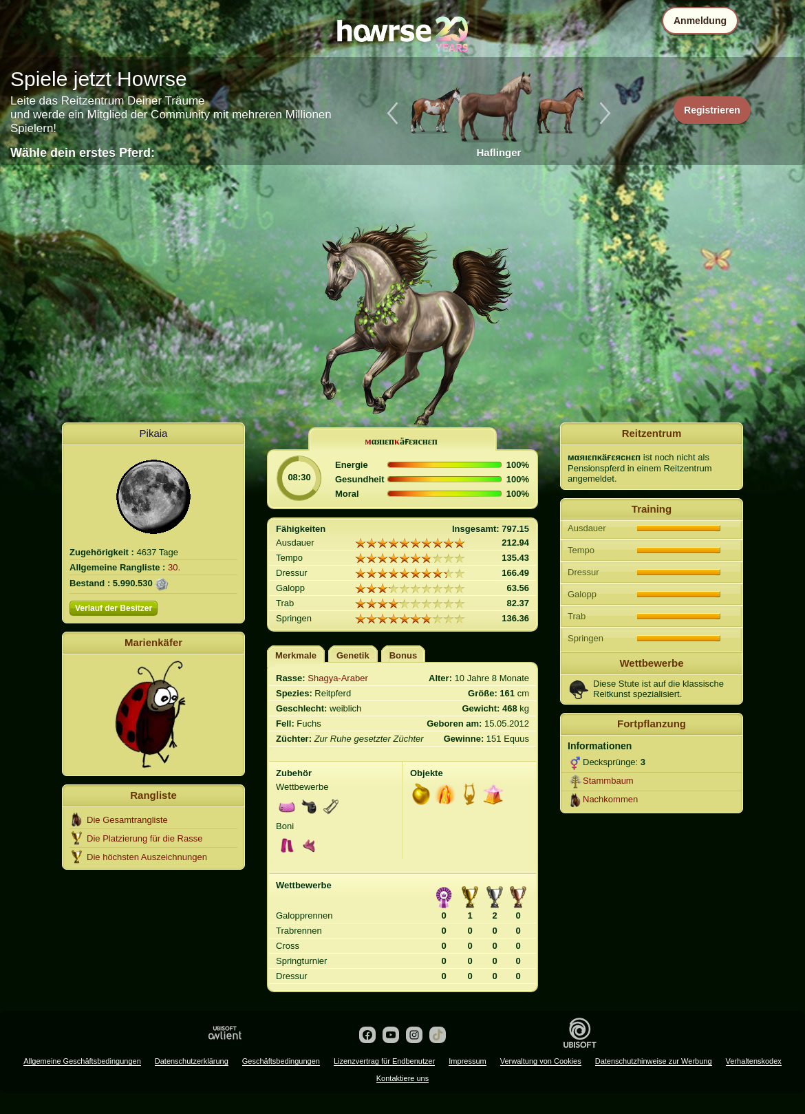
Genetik (352, 655)
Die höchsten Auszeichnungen (147, 857)
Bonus (403, 655)
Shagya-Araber (337, 678)
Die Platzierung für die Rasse (144, 838)
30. (174, 567)
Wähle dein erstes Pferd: (82, 153)
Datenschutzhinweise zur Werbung (653, 1061)
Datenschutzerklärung (191, 1061)
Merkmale (295, 655)
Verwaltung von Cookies (540, 1061)
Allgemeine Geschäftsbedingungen (82, 1061)
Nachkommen (610, 799)
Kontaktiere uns (402, 1078)
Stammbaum (608, 780)
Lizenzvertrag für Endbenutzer (384, 1061)
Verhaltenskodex (754, 1061)
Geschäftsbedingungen (281, 1061)
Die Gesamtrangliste (127, 820)
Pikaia (154, 433)
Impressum (467, 1061)
